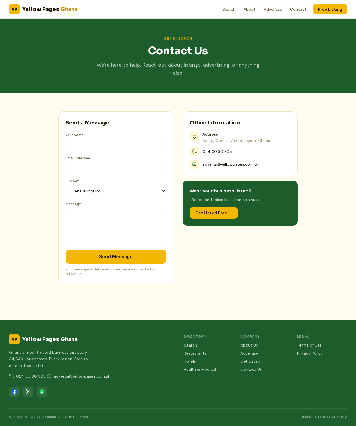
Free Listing (330, 9)
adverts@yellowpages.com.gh (230, 164)
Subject (72, 181)
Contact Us (251, 369)
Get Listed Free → (213, 212)
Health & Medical (200, 369)
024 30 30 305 (217, 151)
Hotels (190, 361)
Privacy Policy (310, 353)
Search (229, 9)
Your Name (75, 134)
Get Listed (250, 361)
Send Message (116, 256)
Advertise (273, 9)
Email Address (78, 158)
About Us (249, 345)
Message (73, 204)
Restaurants (195, 353)
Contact (298, 9)
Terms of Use (309, 345)
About (250, 9)
